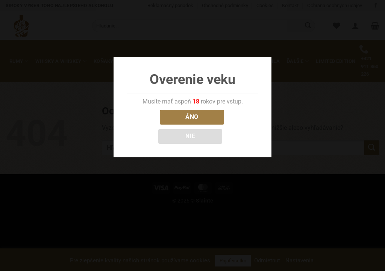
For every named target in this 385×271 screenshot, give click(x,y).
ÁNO (191, 117)
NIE (190, 136)
